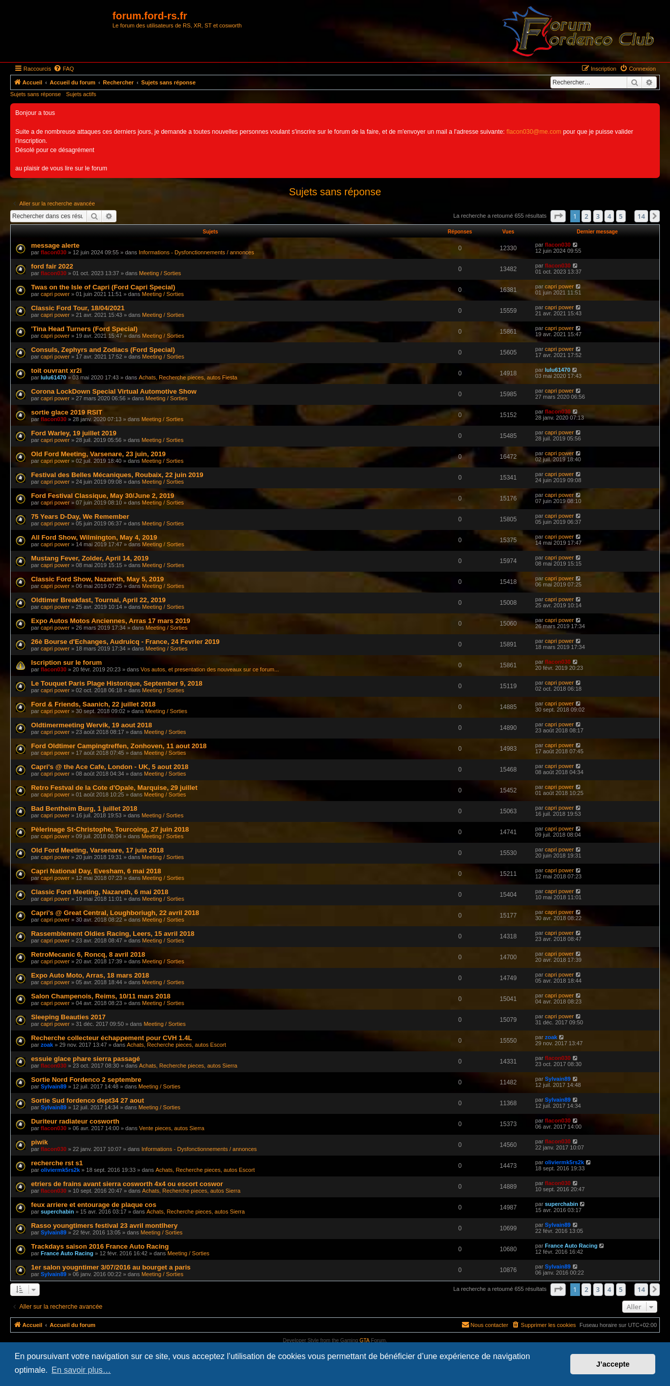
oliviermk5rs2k (60, 1170)
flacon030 (54, 252)
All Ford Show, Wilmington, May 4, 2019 (94, 537)
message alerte (55, 245)
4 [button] (609, 216)
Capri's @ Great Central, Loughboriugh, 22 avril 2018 (115, 913)
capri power (55, 294)
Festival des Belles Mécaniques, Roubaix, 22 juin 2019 (117, 475)
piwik (39, 1142)
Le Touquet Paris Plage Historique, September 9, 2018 (116, 683)
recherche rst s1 (57, 1163)
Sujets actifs (81, 94)
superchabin (57, 1211)
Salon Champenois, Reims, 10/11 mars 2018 (100, 996)
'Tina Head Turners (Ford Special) (84, 329)
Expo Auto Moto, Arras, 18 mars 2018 (90, 975)
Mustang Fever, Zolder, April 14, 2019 (90, 558)
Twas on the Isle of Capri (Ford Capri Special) (103, 287)
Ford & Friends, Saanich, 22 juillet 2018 (93, 704)
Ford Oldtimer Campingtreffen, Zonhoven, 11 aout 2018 (119, 746)
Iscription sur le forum (66, 662)
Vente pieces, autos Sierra (171, 1128)
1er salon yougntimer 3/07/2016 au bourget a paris (111, 1267)
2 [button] (586, 216)
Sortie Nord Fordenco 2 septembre (86, 1079)
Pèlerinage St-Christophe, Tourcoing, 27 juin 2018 (110, 829)
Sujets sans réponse (35, 94)
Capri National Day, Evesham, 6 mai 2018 (96, 871)
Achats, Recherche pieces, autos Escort (176, 1045)
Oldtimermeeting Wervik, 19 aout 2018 (91, 725)
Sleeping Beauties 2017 (68, 1017)
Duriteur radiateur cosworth (75, 1121)
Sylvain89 (54, 1086)
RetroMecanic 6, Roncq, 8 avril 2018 (88, 954)
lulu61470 (53, 377)
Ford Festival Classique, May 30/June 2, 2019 (102, 495)
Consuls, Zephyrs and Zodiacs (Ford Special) (103, 349)
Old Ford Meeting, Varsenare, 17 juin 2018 (97, 850)
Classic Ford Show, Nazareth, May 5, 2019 (97, 579)
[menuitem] (63, 69)
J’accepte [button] (613, 1364)
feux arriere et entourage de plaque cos (93, 1204)
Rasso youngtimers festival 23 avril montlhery (104, 1225)
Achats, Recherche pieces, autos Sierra (188, 1066)
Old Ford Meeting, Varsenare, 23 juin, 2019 (98, 454)
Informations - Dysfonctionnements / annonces (196, 252)
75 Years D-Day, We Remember (80, 516)
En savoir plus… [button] (81, 1370)
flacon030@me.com (534, 131)
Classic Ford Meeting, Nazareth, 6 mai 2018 (99, 892)
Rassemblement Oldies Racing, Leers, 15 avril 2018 (112, 933)
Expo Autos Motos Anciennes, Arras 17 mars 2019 (110, 621)
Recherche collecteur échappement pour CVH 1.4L (111, 1038)
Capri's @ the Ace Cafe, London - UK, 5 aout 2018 (109, 767)
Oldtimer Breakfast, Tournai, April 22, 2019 (98, 600)
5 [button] (621, 216)
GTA (365, 1340)
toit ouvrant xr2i (56, 370)
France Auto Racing (67, 1253)
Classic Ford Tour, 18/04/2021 (78, 308)
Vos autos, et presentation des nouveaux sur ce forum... (209, 669)
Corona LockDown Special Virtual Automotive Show (113, 391)
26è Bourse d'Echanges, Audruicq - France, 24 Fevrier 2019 (125, 641)
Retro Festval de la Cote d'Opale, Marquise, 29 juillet (114, 787)
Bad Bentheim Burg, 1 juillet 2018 (84, 808)
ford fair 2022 (52, 266)
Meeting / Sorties (160, 273)
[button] (558, 216)
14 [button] (641, 216)
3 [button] (598, 216)
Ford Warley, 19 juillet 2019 (73, 433)
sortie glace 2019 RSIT (66, 412)
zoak (47, 1045)
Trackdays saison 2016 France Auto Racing (100, 1246)
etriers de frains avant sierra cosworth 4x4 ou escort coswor (127, 1184)
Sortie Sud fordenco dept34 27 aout (87, 1100)
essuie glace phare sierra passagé (85, 1059)
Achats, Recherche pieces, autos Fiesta (188, 377)
